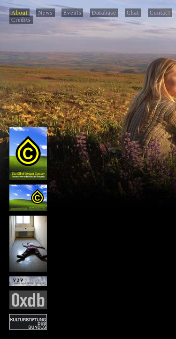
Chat (133, 12)
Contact (160, 12)
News (45, 12)
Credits (21, 19)
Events (72, 12)
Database (104, 12)
